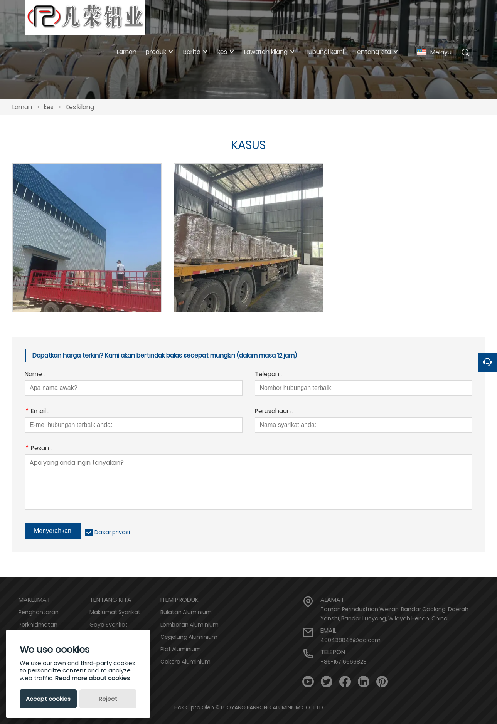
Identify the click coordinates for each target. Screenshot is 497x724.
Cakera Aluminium (185, 661)
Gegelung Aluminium (188, 637)
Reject (108, 699)
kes (49, 106)
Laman (22, 106)
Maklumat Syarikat (114, 612)
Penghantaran (39, 612)
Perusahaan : (274, 411)
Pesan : (38, 448)
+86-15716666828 (343, 661)
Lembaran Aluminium (189, 624)
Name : (35, 374)
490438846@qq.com (350, 640)
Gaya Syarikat (108, 624)
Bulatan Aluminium (186, 612)
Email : (37, 411)
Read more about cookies (92, 678)
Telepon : (268, 374)
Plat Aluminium (180, 649)
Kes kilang (80, 106)
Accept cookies (48, 699)
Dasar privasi (112, 532)
